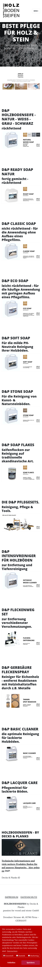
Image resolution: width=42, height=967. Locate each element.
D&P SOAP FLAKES (18, 444)
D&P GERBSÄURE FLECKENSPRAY (17, 669)
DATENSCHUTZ (28, 897)
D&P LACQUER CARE (20, 782)
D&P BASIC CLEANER (20, 729)
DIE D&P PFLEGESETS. (20, 502)
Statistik (20, 956)
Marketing (33, 956)
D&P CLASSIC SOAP (19, 223)
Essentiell (8, 956)
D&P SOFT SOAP (16, 338)
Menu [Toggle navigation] (36, 11)
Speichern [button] (31, 963)
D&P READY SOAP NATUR (17, 171)
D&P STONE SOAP (17, 391)
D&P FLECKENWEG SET (18, 611)
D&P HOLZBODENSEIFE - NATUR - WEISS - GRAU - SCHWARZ (19, 117)
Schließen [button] (11, 963)
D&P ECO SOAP (15, 280)
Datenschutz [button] (12, 951)
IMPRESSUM (11, 897)
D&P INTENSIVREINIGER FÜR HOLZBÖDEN (19, 556)
